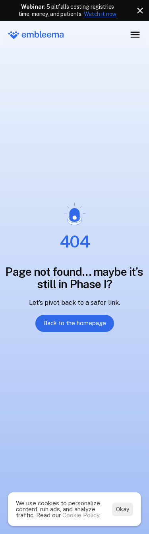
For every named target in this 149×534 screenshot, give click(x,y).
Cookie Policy (80, 515)
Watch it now (100, 14)
